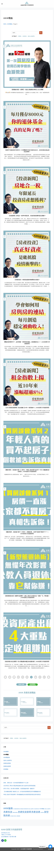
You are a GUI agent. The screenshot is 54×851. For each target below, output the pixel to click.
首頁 (4, 24)
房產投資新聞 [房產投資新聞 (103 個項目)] (24, 811)
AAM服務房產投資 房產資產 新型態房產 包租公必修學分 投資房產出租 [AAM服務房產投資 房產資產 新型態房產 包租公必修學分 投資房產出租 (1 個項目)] (26, 808)
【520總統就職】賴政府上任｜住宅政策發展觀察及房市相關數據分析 (22, 791)
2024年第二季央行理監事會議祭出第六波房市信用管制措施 (19, 785)
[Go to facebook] (50, 846)
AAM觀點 (9, 24)
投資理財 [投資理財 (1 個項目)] (42, 812)
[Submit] (40, 32)
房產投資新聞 (7, 766)
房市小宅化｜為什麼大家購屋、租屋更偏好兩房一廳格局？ (19, 788)
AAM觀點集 (6, 757)
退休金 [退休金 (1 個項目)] (15, 816)
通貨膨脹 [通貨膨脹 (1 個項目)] (18, 816)
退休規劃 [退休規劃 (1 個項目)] (12, 816)
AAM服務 (6, 751)
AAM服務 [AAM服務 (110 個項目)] (8, 808)
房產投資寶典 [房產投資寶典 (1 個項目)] (15, 812)
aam (2, 833)
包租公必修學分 (7, 760)
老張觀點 (5, 769)
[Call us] (5, 840)
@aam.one (7, 833)
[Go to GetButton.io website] (50, 849)
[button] (2, 4)
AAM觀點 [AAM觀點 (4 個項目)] (42, 808)
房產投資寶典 (7, 763)
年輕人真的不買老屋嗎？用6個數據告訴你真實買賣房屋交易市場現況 (22, 794)
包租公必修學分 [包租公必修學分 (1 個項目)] (48, 808)
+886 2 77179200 (6, 834)
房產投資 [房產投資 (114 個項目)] (7, 811)
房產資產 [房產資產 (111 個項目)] (35, 811)
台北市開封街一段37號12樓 (8, 836)
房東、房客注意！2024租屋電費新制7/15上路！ (16, 782)
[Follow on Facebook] (2, 840)
